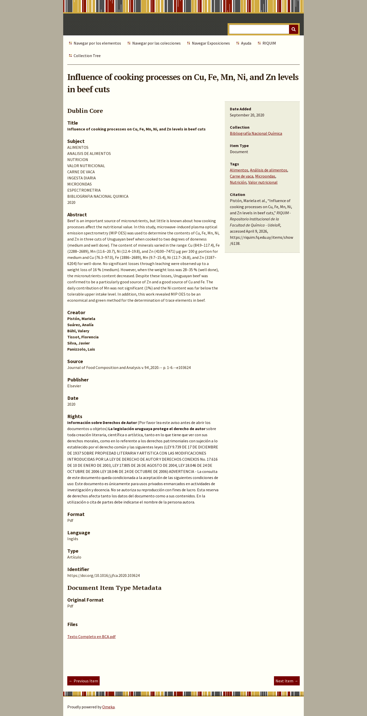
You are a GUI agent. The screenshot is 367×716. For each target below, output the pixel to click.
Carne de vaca (241, 176)
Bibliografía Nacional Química (256, 133)
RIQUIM (269, 43)
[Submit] (293, 29)
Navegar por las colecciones (156, 43)
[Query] (263, 29)
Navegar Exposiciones (211, 43)
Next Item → (287, 680)
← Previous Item (83, 680)
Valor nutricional (263, 182)
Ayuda (246, 43)
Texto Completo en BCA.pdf (91, 636)
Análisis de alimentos (268, 170)
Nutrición (238, 182)
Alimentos (239, 170)
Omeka (108, 706)
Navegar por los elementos (97, 43)
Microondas (265, 176)
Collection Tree (87, 55)
